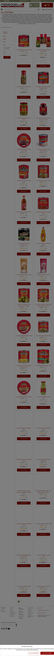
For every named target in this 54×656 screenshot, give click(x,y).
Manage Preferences (34, 653)
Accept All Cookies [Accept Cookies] (47, 653)
